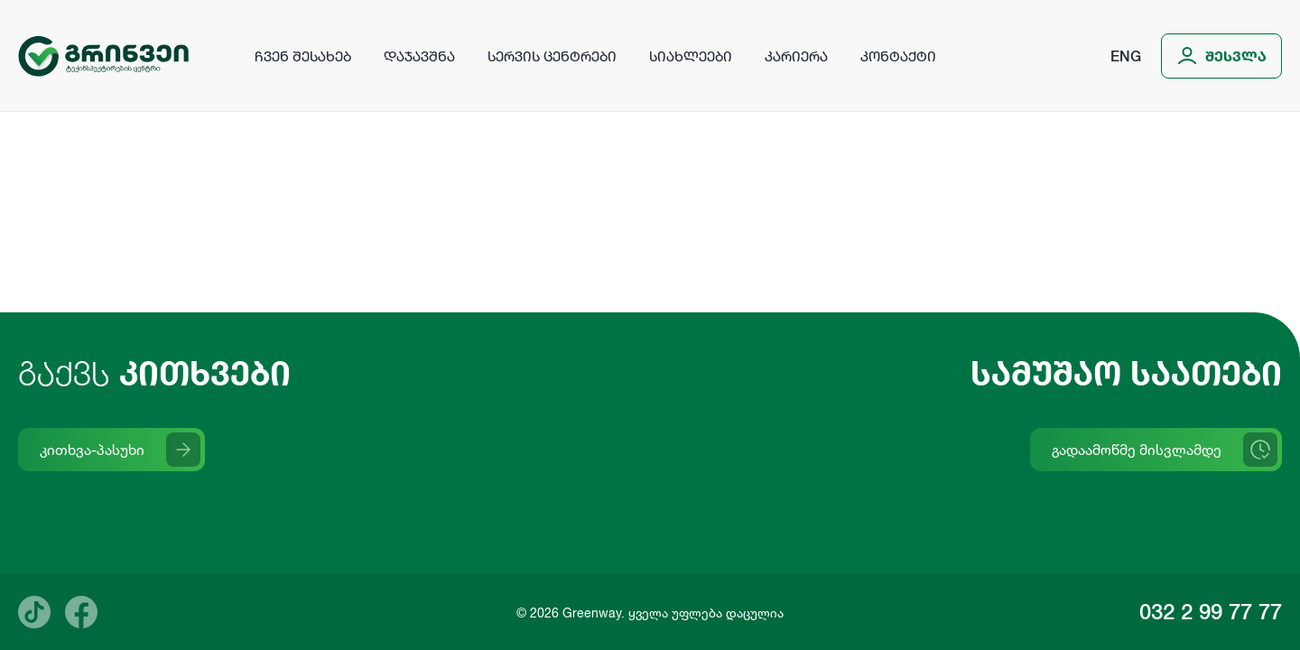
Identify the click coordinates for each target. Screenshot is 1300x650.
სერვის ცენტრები (552, 56)
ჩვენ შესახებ (303, 56)
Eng (1125, 56)
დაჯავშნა (419, 56)
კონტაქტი (898, 56)
